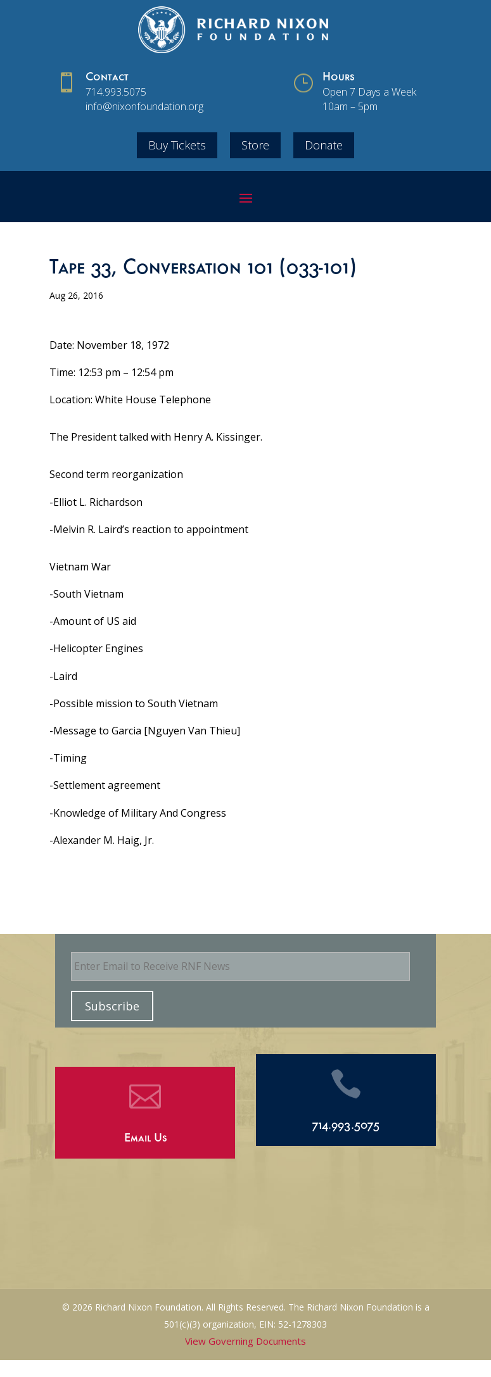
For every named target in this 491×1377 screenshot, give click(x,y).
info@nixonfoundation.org (144, 106)
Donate (324, 145)
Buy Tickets (177, 145)
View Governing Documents (245, 1341)
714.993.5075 (116, 92)
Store (255, 145)
